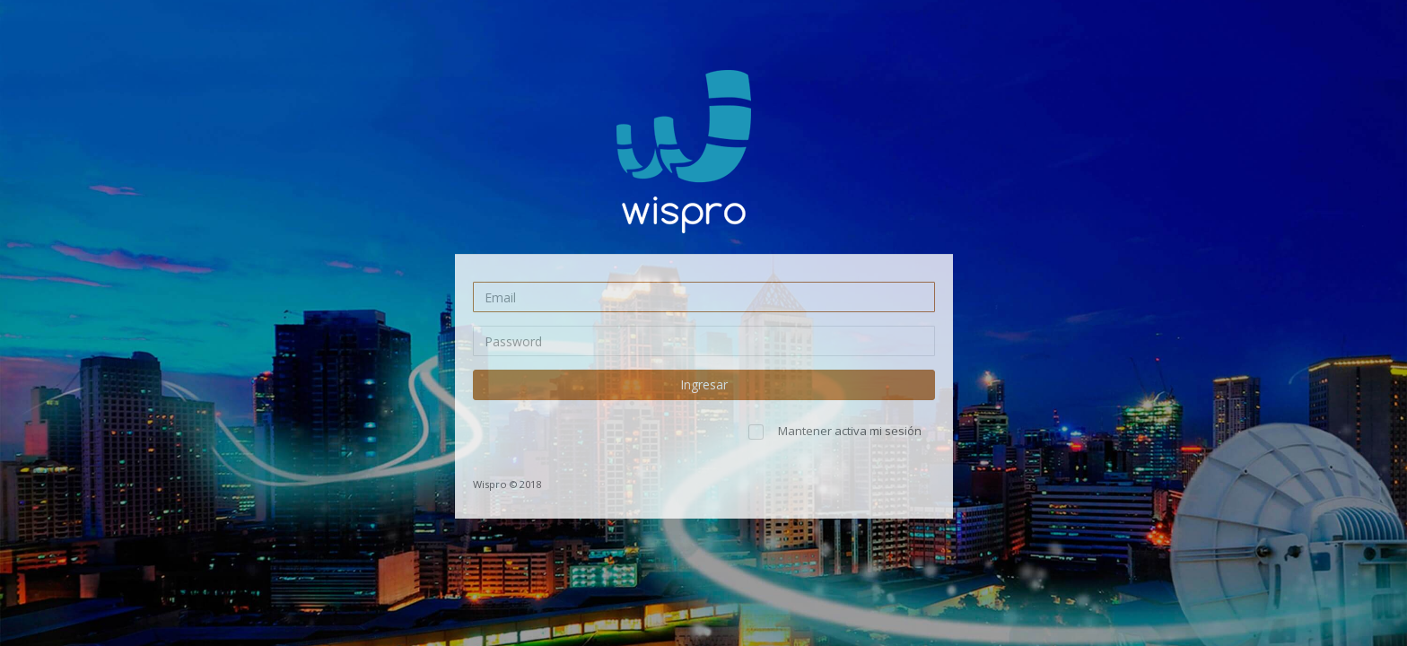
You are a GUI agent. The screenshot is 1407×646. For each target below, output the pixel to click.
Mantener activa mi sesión (850, 431)
